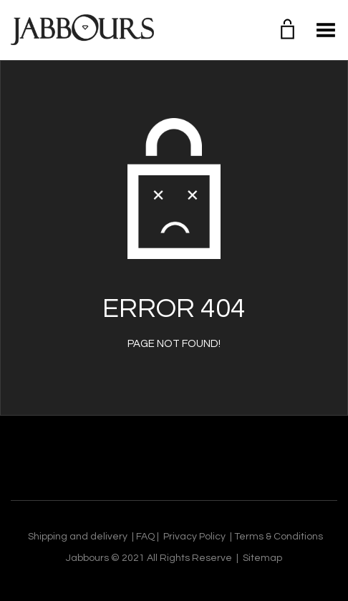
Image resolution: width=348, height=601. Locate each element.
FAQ (145, 537)
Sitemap (262, 558)
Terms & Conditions (278, 537)
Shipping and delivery (77, 537)
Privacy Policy (194, 537)
